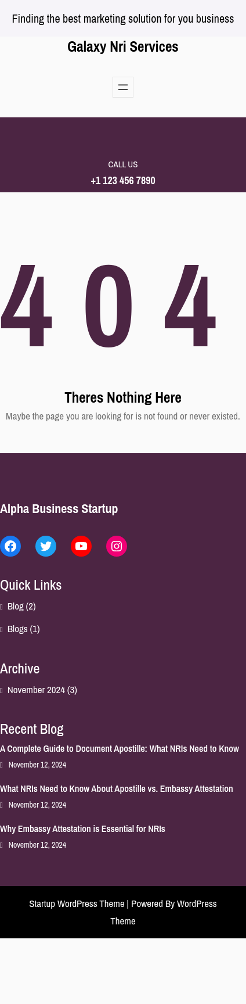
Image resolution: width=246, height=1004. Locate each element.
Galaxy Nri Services (122, 46)
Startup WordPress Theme (77, 903)
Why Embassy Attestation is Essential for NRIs (82, 828)
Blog (16, 605)
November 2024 (36, 689)
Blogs (18, 628)
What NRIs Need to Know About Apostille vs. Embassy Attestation (116, 788)
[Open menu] (123, 87)
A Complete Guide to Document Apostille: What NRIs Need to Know (119, 748)
